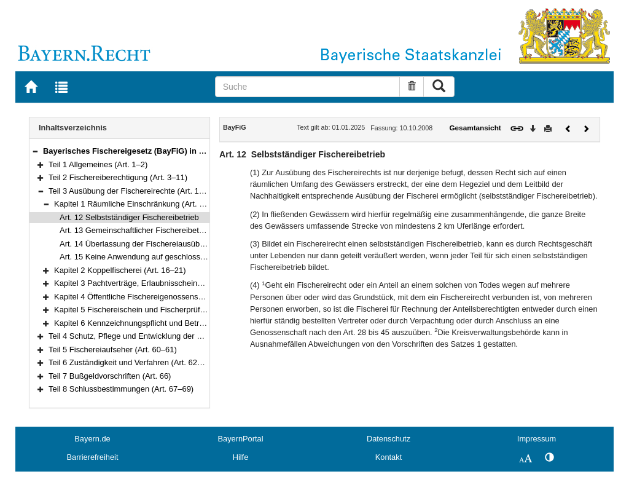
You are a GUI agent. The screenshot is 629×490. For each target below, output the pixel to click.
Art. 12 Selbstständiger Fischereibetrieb (129, 217)
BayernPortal (241, 438)
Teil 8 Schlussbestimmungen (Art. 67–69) (121, 388)
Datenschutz (388, 438)
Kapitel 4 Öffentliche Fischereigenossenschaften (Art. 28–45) (161, 296)
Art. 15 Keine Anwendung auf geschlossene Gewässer (156, 256)
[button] (35, 151)
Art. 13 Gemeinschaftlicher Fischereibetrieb (136, 230)
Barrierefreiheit (93, 457)
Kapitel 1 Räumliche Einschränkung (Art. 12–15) (139, 203)
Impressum (536, 438)
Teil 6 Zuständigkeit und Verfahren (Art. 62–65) (131, 362)
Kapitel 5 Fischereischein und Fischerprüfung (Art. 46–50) (155, 309)
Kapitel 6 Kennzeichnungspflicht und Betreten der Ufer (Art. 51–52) (172, 323)
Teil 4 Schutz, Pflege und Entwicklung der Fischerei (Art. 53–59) (161, 336)
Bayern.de (92, 438)
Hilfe (241, 457)
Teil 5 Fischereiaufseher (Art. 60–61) (113, 349)
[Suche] (307, 86)
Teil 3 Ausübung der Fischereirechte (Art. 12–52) (134, 191)
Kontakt (388, 457)
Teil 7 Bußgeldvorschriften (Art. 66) (110, 376)
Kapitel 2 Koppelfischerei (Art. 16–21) (120, 270)
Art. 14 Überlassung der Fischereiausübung (136, 243)
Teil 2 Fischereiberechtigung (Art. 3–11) (118, 177)
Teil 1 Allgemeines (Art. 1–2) (98, 164)
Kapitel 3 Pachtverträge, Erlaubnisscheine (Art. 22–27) (150, 283)
